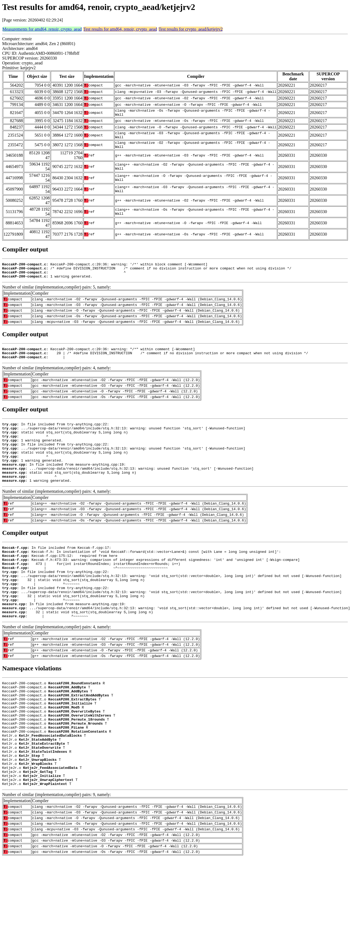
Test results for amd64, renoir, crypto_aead (120, 29)
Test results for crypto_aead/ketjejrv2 (190, 29)
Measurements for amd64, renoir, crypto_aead (42, 29)
